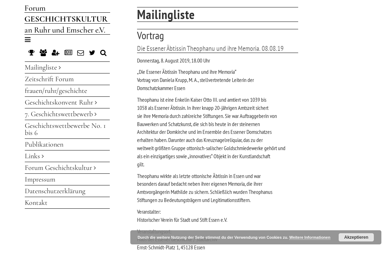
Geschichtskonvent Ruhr (61, 102)
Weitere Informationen (309, 237)
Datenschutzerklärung (55, 191)
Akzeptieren (356, 237)
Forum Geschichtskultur (60, 168)
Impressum (40, 179)
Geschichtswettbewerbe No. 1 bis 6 (65, 129)
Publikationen (44, 144)
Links (34, 156)
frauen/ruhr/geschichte (56, 91)
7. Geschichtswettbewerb (61, 114)
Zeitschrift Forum (49, 79)
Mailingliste (43, 67)
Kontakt (36, 202)
